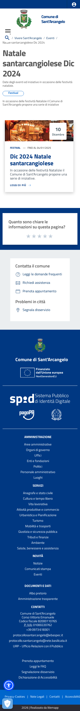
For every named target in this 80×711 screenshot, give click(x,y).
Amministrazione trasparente (38, 598)
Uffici (37, 455)
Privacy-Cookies (15, 696)
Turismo (37, 520)
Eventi (38, 574)
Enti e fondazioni (38, 460)
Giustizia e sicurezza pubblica (37, 531)
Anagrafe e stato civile (38, 492)
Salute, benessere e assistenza (38, 548)
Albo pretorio (38, 593)
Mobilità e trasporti (38, 526)
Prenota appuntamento (38, 660)
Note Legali (37, 696)
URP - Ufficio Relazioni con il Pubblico (38, 646)
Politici (37, 466)
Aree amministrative (38, 444)
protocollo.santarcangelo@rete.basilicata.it (38, 640)
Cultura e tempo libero (38, 498)
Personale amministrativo (37, 471)
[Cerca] (7, 37)
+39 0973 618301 (38, 629)
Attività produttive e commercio (38, 509)
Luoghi (37, 477)
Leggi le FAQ (38, 666)
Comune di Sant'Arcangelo (53, 18)
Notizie (38, 563)
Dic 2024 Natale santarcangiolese (31, 160)
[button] (74, 4)
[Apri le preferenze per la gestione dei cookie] (7, 703)
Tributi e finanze (38, 537)
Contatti (38, 606)
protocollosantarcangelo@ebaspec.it (38, 635)
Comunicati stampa (38, 568)
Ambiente (38, 542)
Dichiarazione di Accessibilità (38, 677)
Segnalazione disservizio (38, 671)
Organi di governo (38, 449)
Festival (15, 148)
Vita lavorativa (38, 504)
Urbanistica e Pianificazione (38, 515)
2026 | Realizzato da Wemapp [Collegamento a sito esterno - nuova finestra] (40, 708)
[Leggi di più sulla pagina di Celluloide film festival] (39, 185)
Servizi (38, 485)
